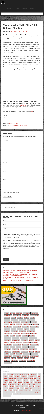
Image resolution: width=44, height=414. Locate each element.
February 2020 (7, 349)
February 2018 (14, 360)
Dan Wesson (20, 378)
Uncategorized (27, 394)
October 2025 (25, 315)
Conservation (12, 378)
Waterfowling (7, 396)
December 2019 (24, 349)
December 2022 (31, 331)
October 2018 (25, 356)
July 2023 (13, 329)
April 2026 (12, 313)
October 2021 (7, 340)
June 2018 (20, 358)
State (4, 228)
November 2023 (17, 326)
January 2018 (22, 360)
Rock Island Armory (30, 388)
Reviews (6, 388)
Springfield (37, 392)
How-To (32, 380)
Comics (5, 378)
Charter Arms (33, 376)
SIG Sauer (12, 392)
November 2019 (33, 349)
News (31, 382)
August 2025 (7, 317)
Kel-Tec (15, 382)
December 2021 (24, 338)
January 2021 (35, 342)
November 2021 (33, 338)
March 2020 (31, 347)
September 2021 (16, 340)
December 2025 (7, 315)
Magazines (26, 382)
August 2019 (25, 351)
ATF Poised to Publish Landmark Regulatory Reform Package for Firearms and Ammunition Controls (20, 274)
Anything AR (33, 374)
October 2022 (16, 333)
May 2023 (26, 329)
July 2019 (31, 351)
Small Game (19, 392)
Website (5, 179)
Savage (16, 390)
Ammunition (18, 374)
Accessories (10, 374)
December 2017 (31, 360)
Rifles (17, 388)
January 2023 (22, 331)
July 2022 (6, 335)
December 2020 (7, 344)
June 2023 (20, 329)
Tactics (5, 394)
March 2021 (19, 342)
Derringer (30, 378)
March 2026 (19, 313)
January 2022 (15, 338)
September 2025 (34, 315)
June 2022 (12, 335)
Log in (29, 410)
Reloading (37, 386)
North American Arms (14, 384)
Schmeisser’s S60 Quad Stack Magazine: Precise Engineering (19, 280)
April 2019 (12, 354)
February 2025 (14, 320)
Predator (11, 386)
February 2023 (14, 331)
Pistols (38, 384)
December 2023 (7, 326)
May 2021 (6, 342)
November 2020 (17, 344)
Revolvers (11, 388)
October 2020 (25, 344)
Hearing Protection (9, 380)
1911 (5, 374)
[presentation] (14, 253)
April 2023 (32, 329)
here (32, 111)
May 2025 (26, 317)
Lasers (20, 382)
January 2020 (15, 349)
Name (5, 162)
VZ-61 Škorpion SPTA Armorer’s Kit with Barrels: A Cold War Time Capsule (20, 278)
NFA (35, 382)
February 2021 (26, 342)
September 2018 (34, 356)
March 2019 (19, 354)
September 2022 (25, 333)
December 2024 (31, 320)
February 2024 (26, 324)
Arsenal (5, 376)
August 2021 (25, 340)
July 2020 (6, 347)
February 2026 (26, 313)
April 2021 (12, 342)
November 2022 (8, 333)
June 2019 (37, 351)
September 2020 (34, 344)
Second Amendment (25, 390)
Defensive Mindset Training (16, 125)
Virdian (5, 37)
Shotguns (6, 392)
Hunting (38, 380)
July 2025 (13, 317)
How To (25, 380)
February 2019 (26, 354)
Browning (17, 376)
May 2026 (6, 313)
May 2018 (26, 358)
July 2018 (13, 358)
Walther (38, 394)
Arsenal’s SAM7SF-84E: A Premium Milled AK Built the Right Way (20, 270)
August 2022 (34, 333)
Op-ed (23, 384)
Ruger (5, 390)
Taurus (10, 394)
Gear (35, 378)
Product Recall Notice (21, 386)
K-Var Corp (24, 410)
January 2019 (35, 354)
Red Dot (31, 386)
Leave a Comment (23, 31)
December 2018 (7, 356)
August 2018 (7, 358)
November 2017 (8, 363)
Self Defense (12, 123)
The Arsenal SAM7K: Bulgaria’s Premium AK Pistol (16, 272)
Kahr (10, 382)
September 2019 (16, 351)
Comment (6, 140)
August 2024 (34, 322)
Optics (28, 384)
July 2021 (31, 340)
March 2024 (19, 324)
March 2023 (6, 331)
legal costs (23, 105)
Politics (6, 386)
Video (17, 123)
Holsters (19, 380)
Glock (38, 378)
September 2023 (34, 326)
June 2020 (12, 347)
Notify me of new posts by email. (11, 192)
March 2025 (6, 320)
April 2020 (24, 347)
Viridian (25, 125)
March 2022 (31, 335)
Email (5, 171)
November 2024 (8, 322)
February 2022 (7, 338)
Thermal (15, 394)
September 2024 (25, 322)
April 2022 (24, 335)
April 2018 (32, 358)
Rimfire (22, 388)
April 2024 (12, 324)
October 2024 (16, 322)
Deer (25, 378)
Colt (39, 376)
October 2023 (25, 326)
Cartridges (24, 376)
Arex (39, 374)
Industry (6, 382)
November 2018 (17, 356)
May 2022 (18, 335)
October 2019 (7, 351)
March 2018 (6, 360)
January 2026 (35, 313)
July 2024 (6, 324)
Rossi (39, 388)
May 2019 (6, 354)
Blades (11, 376)
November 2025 (17, 315)
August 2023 (7, 329)
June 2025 (20, 317)
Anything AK (25, 374)
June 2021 (37, 340)
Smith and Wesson (29, 392)
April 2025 (32, 317)
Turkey (20, 394)
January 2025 (22, 320)
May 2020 (18, 347)
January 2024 (35, 324)
